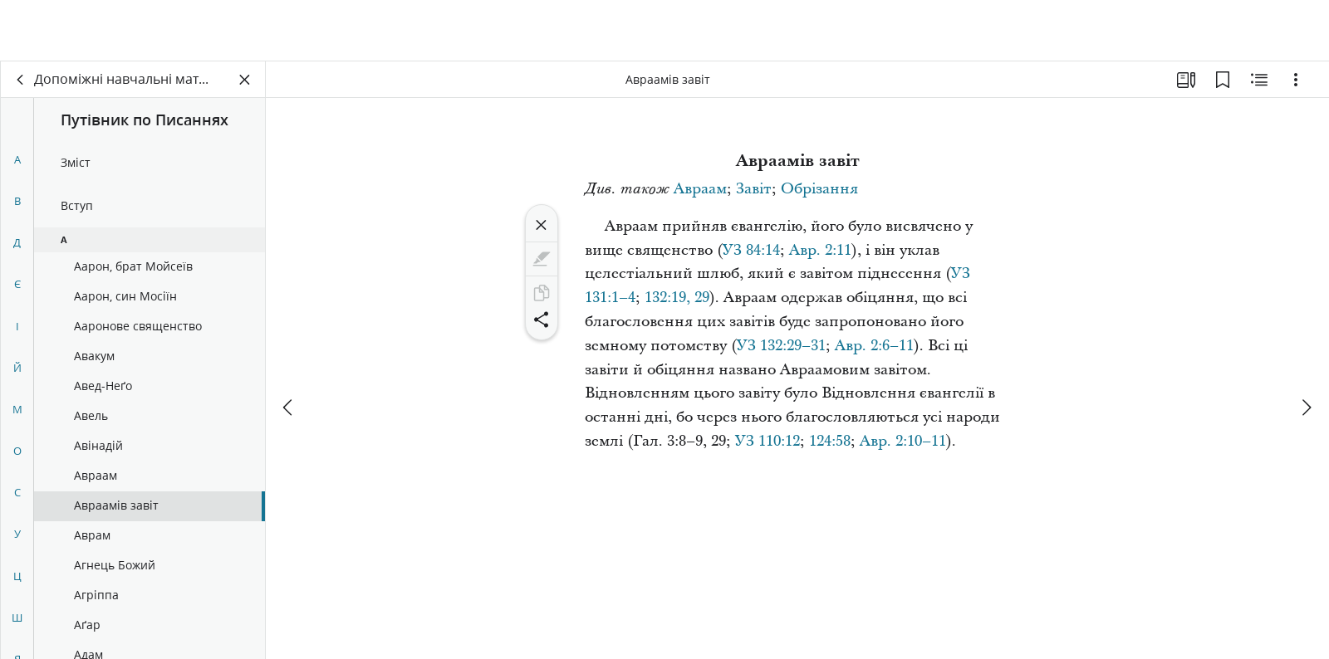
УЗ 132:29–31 (781, 345)
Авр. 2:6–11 (874, 345)
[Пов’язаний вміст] (1259, 79)
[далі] (1305, 346)
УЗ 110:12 (767, 441)
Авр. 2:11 (820, 250)
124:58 (830, 441)
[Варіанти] (1295, 79)
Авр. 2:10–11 (903, 441)
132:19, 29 (677, 297)
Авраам (700, 188)
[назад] (20, 79)
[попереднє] (289, 346)
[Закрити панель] (245, 79)
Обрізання (819, 188)
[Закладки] (1222, 79)
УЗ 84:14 (751, 250)
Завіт (754, 188)
